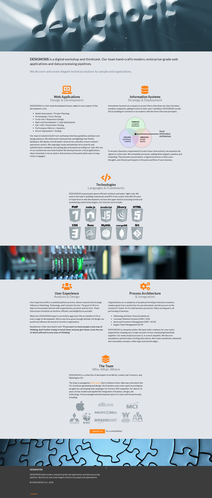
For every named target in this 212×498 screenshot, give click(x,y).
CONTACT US (97, 431)
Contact (33, 494)
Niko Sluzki (95, 383)
